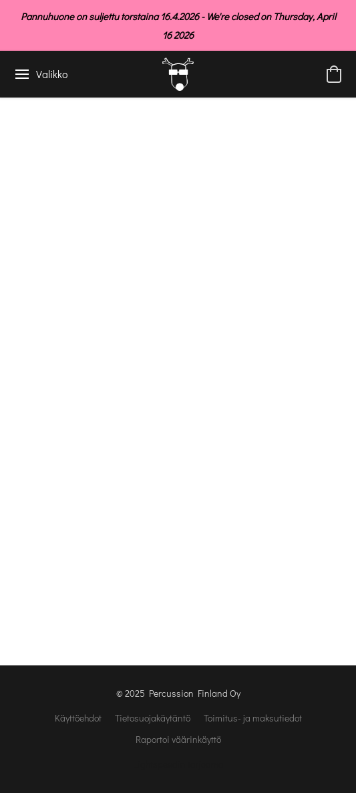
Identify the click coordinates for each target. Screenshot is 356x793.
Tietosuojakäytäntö (152, 717)
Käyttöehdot (78, 717)
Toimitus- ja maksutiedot (253, 717)
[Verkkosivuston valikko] (40, 74)
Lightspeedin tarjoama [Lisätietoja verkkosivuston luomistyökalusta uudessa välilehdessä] (178, 764)
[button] (178, 74)
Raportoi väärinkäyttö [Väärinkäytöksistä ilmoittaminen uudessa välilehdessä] (178, 739)
